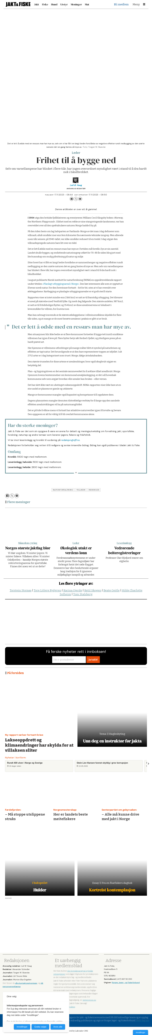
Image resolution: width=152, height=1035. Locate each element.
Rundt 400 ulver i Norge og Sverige (25, 763)
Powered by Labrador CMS (76, 1031)
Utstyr (64, 4)
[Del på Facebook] (72, 199)
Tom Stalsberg (83, 594)
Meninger (76, 4)
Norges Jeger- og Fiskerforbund (126, 982)
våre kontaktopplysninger (26, 983)
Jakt (36, 4)
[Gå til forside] (18, 4)
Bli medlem (121, 4)
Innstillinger (140, 1032)
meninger (94, 490)
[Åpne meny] (144, 4)
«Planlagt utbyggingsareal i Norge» (60, 283)
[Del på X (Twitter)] (76, 199)
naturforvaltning (63, 490)
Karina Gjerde (72, 590)
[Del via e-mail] (80, 199)
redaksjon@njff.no (70, 440)
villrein (81, 490)
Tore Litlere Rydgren (47, 590)
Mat (87, 4)
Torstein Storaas (21, 590)
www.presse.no (89, 1000)
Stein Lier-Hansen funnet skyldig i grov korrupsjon (102, 763)
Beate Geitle (111, 590)
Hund (54, 4)
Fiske (45, 4)
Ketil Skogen (92, 590)
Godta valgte (40, 1027)
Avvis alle (57, 1027)
